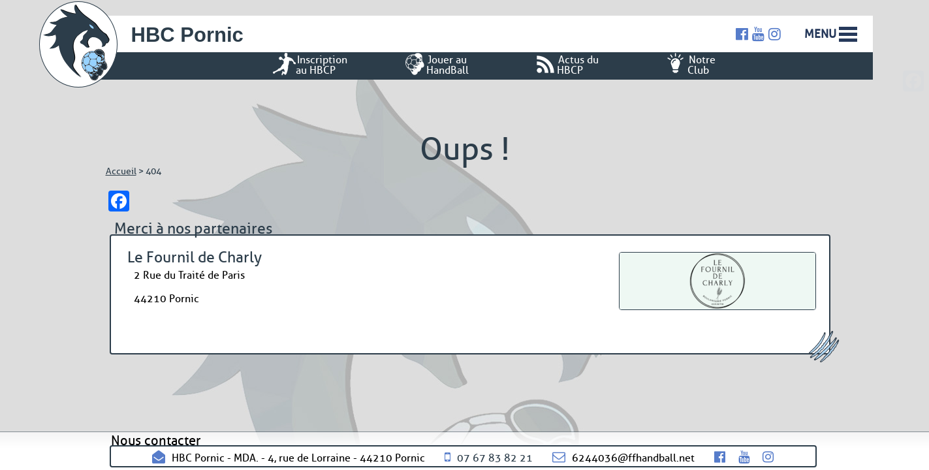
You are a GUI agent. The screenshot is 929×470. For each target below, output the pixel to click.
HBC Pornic (187, 35)
